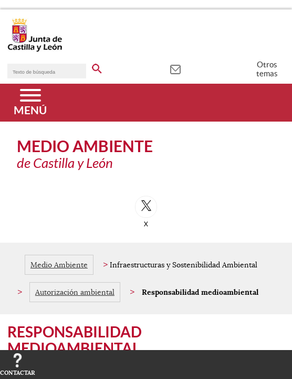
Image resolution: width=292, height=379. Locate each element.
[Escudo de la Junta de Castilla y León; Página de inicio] (34, 49)
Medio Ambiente (59, 265)
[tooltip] (175, 68)
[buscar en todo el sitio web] (96, 67)
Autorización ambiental (74, 292)
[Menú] (30, 103)
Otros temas (267, 69)
